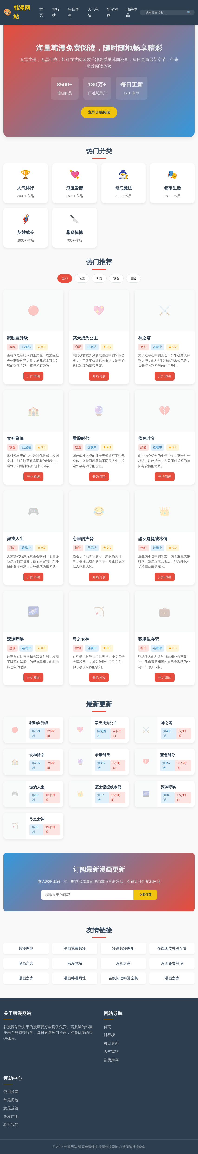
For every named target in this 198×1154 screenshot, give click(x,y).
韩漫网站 (16, 12)
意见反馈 (10, 1108)
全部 (65, 278)
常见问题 (10, 1100)
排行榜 (109, 1035)
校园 (116, 278)
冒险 (133, 278)
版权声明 (10, 1117)
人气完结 (111, 1052)
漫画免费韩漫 (75, 948)
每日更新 (111, 1043)
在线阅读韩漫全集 (172, 948)
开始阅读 (33, 376)
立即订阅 (145, 894)
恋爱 (82, 278)
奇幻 (99, 278)
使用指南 (10, 1092)
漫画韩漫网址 (123, 948)
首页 (107, 1027)
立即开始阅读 (99, 112)
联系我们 (10, 1125)
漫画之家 (26, 963)
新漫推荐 (111, 1060)
